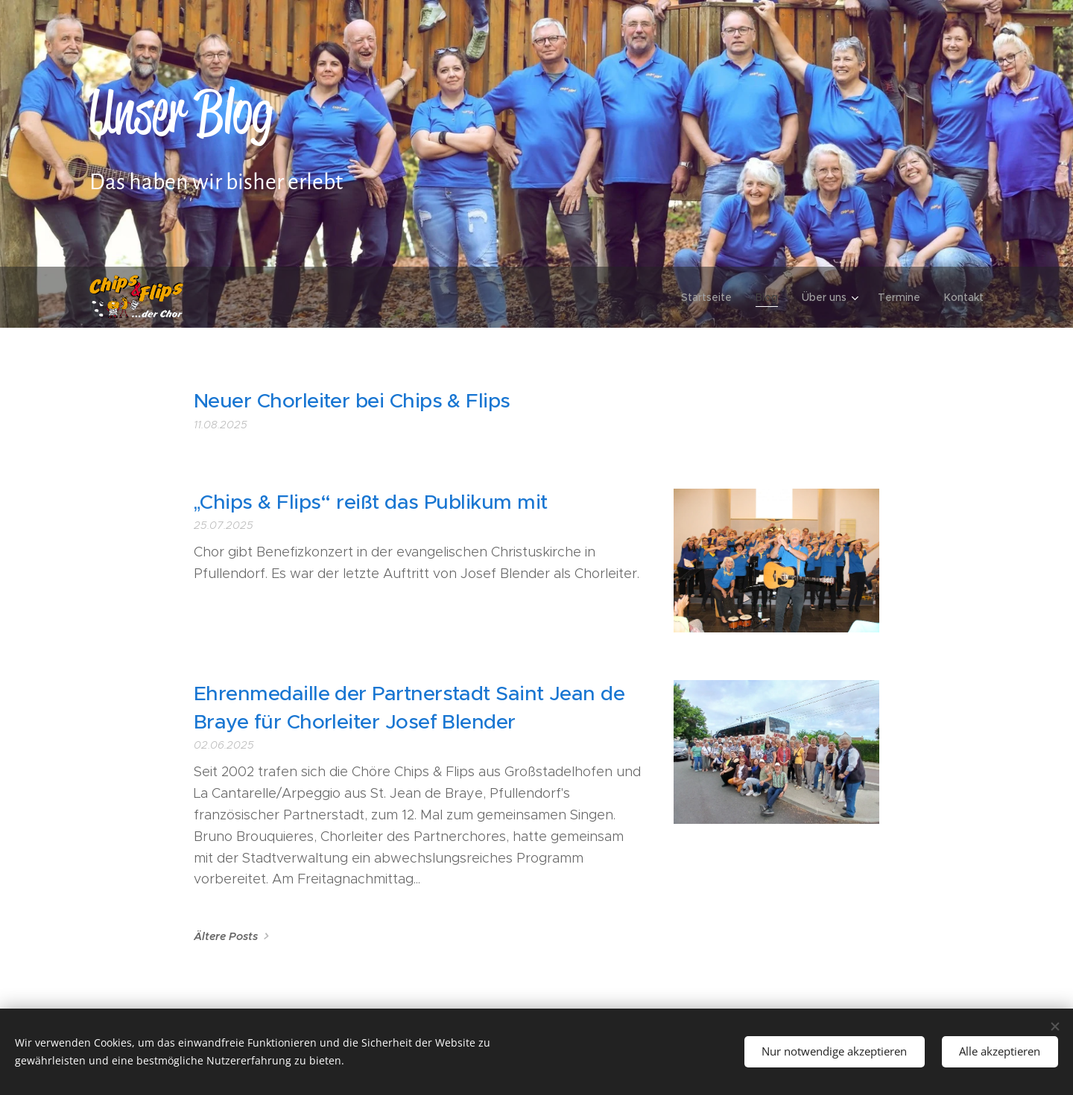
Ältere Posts (226, 936)
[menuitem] (710, 297)
